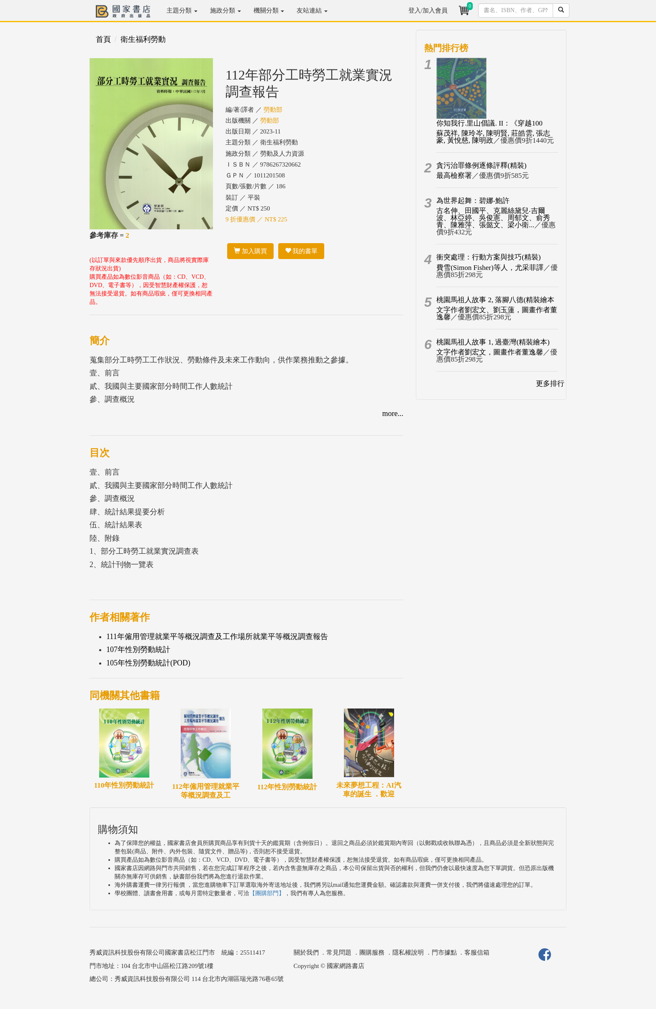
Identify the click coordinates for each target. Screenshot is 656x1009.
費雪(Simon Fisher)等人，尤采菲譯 (489, 268)
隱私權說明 (408, 952)
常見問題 (338, 952)
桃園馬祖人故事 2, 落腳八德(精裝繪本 (495, 300)
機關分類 (269, 10)
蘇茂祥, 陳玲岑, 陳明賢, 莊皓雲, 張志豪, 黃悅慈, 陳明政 (493, 136)
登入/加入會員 (428, 10)
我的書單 (301, 251)
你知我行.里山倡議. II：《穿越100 (489, 123)
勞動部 (273, 109)
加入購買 (250, 251)
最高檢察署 (454, 176)
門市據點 (444, 952)
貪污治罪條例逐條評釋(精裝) (481, 165)
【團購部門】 (266, 893)
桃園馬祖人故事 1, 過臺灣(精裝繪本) (493, 342)
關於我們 (306, 952)
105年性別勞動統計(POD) (148, 663)
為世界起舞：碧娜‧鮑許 (473, 201)
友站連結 (312, 10)
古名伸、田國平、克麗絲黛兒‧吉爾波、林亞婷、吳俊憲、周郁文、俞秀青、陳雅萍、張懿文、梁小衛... (493, 218)
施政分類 (225, 10)
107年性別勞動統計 (138, 649)
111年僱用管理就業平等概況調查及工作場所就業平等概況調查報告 (217, 636)
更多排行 (550, 384)
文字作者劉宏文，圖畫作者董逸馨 (489, 352)
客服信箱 (476, 952)
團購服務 (371, 952)
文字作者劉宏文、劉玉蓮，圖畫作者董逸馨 (496, 313)
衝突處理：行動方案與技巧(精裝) (488, 257)
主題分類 (182, 10)
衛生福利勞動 (143, 39)
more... (392, 413)
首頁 (103, 39)
